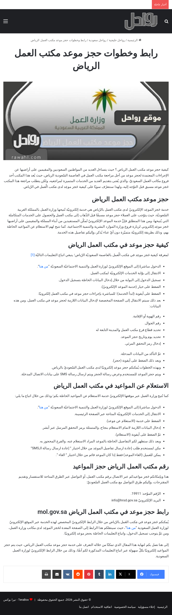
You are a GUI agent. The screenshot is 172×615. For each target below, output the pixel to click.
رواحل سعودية (97, 40)
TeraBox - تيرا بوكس (16, 599)
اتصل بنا (84, 607)
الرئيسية (134, 40)
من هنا (43, 266)
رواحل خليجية (117, 40)
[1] (32, 255)
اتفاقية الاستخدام (101, 607)
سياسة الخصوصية (125, 607)
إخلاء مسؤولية (146, 607)
